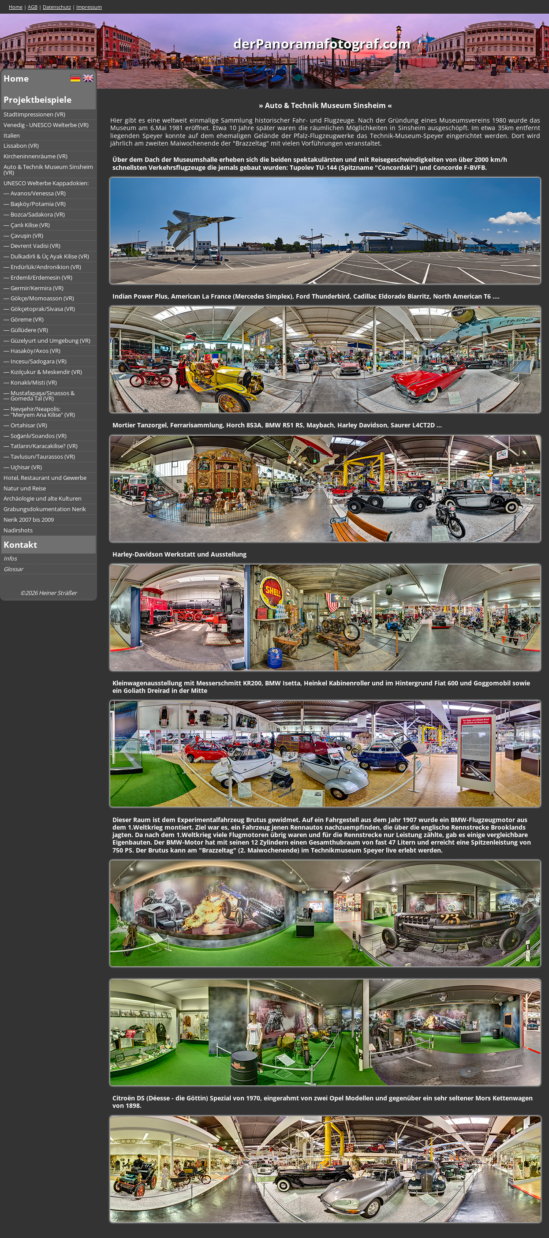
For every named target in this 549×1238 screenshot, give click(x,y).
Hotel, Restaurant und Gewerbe (45, 478)
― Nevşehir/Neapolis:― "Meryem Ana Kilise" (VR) (39, 412)
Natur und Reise (25, 488)
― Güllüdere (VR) (26, 330)
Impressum (89, 7)
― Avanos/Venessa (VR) (35, 193)
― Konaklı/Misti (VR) (30, 382)
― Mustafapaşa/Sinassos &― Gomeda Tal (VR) (39, 396)
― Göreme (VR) (24, 319)
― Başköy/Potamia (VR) (35, 204)
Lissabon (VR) (21, 146)
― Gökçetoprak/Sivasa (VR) (39, 309)
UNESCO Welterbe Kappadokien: (46, 183)
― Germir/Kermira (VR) (33, 288)
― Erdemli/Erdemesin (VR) (38, 277)
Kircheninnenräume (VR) (35, 156)
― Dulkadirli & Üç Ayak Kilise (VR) (46, 256)
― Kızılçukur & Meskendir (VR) (43, 372)
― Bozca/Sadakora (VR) (34, 214)
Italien (12, 135)
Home (15, 7)
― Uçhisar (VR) (23, 467)
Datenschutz (57, 7)
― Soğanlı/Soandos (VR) (35, 436)
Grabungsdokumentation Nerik (45, 509)
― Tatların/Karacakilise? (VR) (41, 446)
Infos (10, 558)
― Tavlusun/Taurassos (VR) (39, 456)
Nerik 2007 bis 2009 (29, 520)
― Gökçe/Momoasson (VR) (39, 298)
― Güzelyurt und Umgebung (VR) (47, 340)
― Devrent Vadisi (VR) (32, 246)
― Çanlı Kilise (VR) (27, 225)
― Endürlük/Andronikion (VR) (42, 267)
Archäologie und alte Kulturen (43, 498)
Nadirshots (18, 530)
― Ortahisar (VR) (25, 425)
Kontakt (20, 544)
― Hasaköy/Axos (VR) (32, 351)
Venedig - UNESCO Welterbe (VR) (46, 125)
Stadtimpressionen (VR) (34, 114)
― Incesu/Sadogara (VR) (35, 361)
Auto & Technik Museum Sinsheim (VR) (48, 169)
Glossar (13, 569)
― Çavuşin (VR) (23, 235)
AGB (32, 7)
